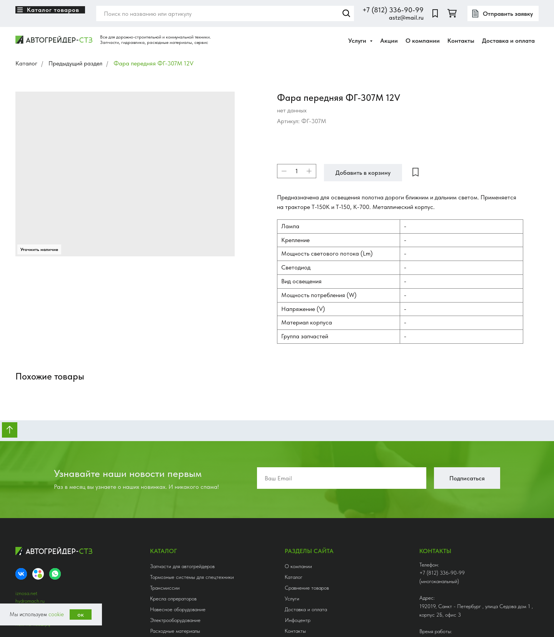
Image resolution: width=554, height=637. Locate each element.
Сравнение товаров (307, 500)
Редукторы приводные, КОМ (182, 565)
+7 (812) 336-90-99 (393, 10)
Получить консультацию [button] (460, 603)
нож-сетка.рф (30, 529)
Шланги (158, 554)
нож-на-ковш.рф (33, 536)
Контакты (460, 40)
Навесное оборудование (177, 522)
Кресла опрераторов (173, 511)
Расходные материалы (175, 543)
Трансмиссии (165, 500)
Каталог (26, 63)
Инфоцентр (297, 533)
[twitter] (452, 13)
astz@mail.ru (406, 17)
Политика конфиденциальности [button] (50, 583)
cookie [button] (56, 614)
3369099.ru (28, 521)
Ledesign (59, 590)
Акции (389, 40)
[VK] (21, 486)
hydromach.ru (30, 513)
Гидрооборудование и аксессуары (188, 576)
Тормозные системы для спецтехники (192, 490)
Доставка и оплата (508, 40)
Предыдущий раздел (75, 63)
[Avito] (38, 486)
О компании (422, 40)
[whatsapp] (55, 486)
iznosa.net (26, 506)
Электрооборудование (175, 533)
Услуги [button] (358, 40)
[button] (503, 13)
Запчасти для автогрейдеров (182, 479)
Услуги (292, 511)
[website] (435, 13)
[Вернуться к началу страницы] (9, 342)
